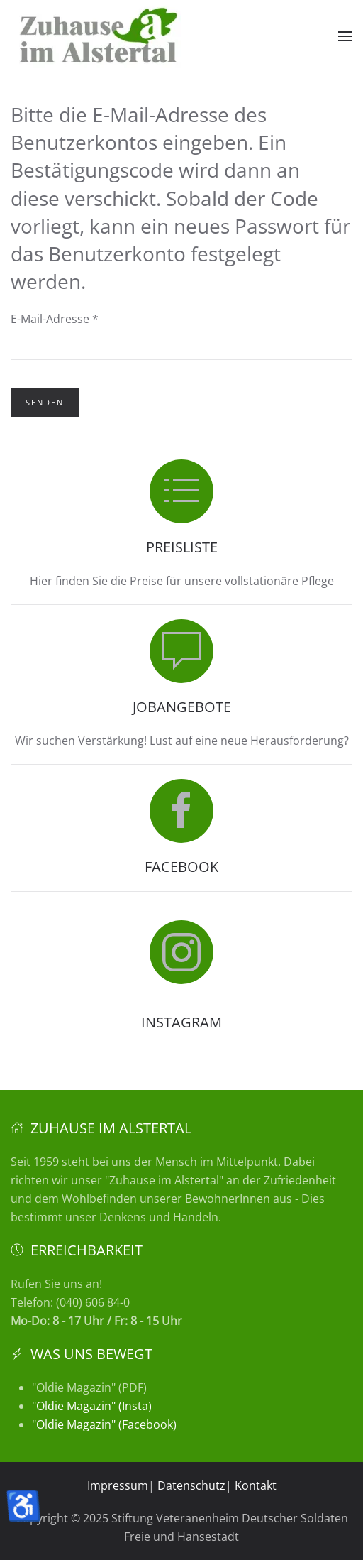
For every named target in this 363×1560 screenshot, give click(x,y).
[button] (345, 36)
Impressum (117, 1485)
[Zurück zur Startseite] (99, 36)
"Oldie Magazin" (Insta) (92, 1406)
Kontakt (256, 1485)
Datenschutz (191, 1485)
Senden (45, 402)
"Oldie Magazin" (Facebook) (104, 1424)
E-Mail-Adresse (55, 319)
